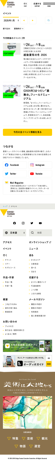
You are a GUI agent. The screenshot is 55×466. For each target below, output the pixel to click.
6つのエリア (35, 260)
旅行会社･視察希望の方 (14, 330)
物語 (23, 446)
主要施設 (35, 264)
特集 (15, 438)
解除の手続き (36, 308)
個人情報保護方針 (38, 316)
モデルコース (10, 268)
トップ (5, 206)
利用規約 (34, 312)
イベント (7, 13)
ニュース (33, 249)
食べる (33, 268)
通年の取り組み (11, 308)
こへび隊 (34, 290)
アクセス (7, 242)
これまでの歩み (11, 304)
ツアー (7, 264)
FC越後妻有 (36, 286)
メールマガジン (37, 299)
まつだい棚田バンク (38, 282)
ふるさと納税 (36, 293)
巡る (31, 255)
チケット (8, 260)
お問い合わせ (10, 321)
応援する (33, 277)
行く (5, 255)
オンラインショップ (39, 242)
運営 (37, 446)
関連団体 (8, 312)
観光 (45, 438)
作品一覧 (8, 282)
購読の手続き (36, 304)
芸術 (30, 438)
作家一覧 (8, 286)
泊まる (33, 271)
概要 (5, 299)
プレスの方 (9, 326)
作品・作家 (8, 277)
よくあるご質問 (11, 334)
